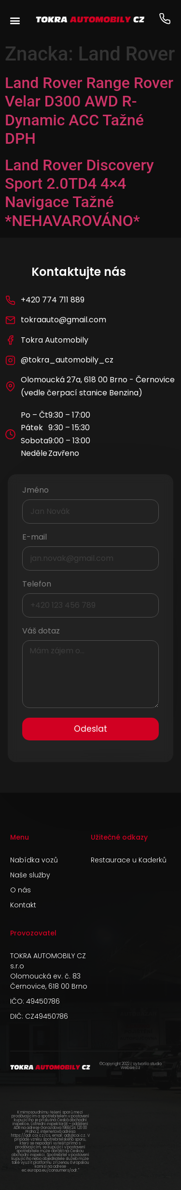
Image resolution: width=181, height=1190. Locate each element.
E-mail (34, 537)
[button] (15, 20)
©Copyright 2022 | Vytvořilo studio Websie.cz (130, 1065)
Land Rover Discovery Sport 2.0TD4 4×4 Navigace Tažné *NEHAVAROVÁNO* (79, 193)
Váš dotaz (41, 631)
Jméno (35, 491)
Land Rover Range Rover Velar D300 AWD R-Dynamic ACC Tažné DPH (89, 111)
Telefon (36, 584)
